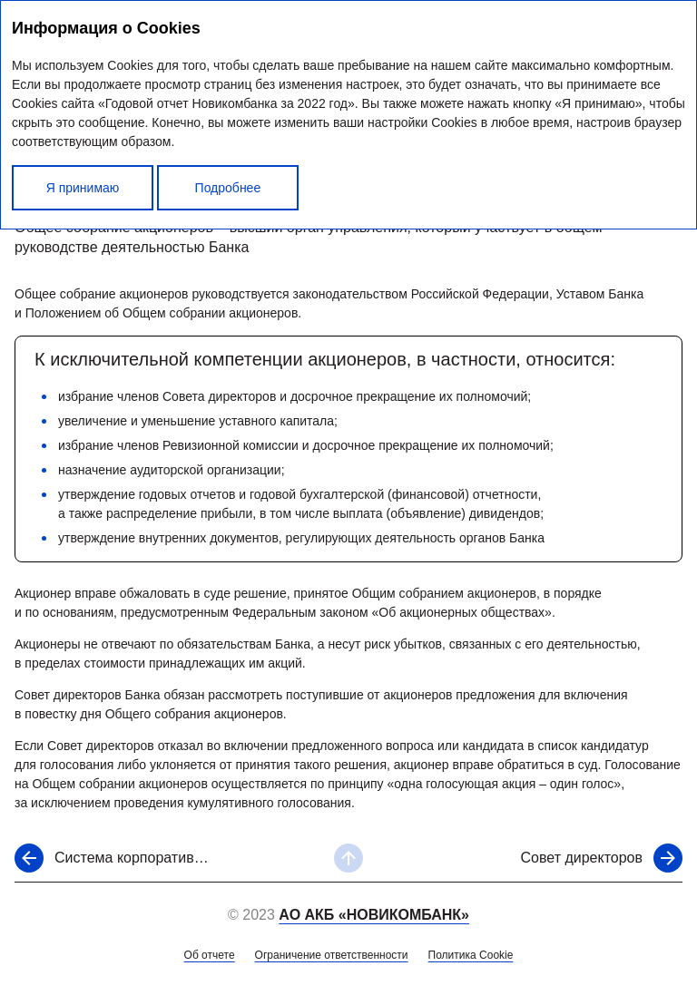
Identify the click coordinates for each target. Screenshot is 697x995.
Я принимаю (83, 187)
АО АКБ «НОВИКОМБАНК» (374, 914)
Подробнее (228, 187)
